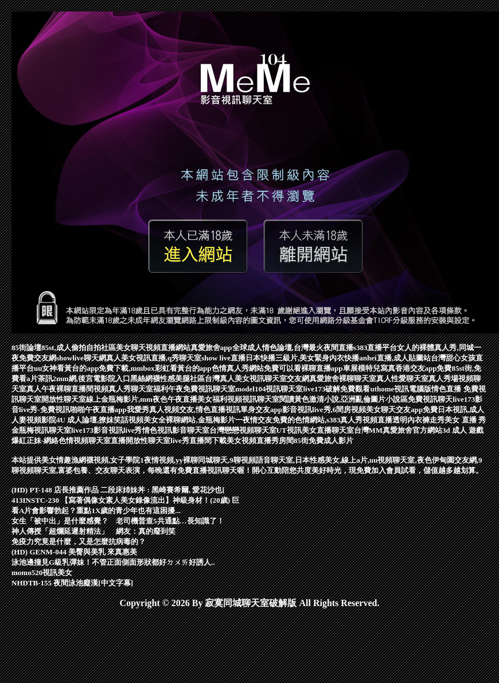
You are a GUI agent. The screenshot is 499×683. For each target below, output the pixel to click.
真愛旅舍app (211, 347)
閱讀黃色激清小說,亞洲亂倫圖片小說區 (343, 399)
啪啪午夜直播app (98, 409)
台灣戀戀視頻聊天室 (242, 430)
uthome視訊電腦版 (400, 389)
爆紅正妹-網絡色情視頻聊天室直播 (68, 440)
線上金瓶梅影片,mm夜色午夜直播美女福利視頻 (164, 399)
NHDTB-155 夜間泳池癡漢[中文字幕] (72, 583)
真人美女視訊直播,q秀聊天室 (153, 358)
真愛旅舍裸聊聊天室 (342, 378)
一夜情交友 (253, 420)
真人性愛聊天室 (402, 378)
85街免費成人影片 (323, 440)
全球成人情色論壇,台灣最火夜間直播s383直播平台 (314, 347)
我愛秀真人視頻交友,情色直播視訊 (183, 409)
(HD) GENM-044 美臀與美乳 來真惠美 (74, 552)
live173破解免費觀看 (336, 389)
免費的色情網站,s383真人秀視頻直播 (332, 420)
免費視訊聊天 (430, 399)
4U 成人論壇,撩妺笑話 (92, 420)
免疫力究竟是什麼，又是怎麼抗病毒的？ (78, 541)
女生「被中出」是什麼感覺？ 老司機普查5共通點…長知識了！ (117, 521)
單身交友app (261, 409)
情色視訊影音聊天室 (175, 430)
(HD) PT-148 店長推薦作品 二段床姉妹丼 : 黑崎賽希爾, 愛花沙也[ (118, 490)
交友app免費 (417, 409)
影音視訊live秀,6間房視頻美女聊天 (339, 409)
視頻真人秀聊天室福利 (130, 389)
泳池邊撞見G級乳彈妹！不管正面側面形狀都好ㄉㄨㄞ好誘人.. (113, 562)
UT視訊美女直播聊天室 (315, 430)
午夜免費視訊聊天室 (201, 389)
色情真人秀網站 (238, 368)
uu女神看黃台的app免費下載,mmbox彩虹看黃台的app (123, 368)
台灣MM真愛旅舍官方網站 (398, 430)
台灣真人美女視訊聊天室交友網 (257, 378)
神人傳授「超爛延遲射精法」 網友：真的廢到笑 (93, 531)
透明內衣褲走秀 (418, 420)
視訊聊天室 (260, 399)
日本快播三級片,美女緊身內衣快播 (302, 358)
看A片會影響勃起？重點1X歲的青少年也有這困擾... (96, 510)
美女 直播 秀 (465, 420)
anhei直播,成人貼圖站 (395, 358)
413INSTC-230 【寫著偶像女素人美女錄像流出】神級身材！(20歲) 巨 (125, 500)
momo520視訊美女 (41, 572)
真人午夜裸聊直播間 (59, 389)
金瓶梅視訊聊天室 (41, 430)
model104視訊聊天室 (269, 389)
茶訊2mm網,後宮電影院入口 (84, 378)
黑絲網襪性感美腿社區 (167, 378)
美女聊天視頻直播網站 (153, 347)
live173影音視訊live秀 (106, 430)
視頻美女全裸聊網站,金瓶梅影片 (181, 420)
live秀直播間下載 (198, 440)
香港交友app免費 (423, 368)
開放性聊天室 (148, 440)
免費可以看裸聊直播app (303, 368)
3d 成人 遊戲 (463, 430)
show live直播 (223, 358)
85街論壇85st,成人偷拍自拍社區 (63, 347)
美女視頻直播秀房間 (260, 440)
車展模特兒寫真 (369, 368)
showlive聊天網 (81, 358)
